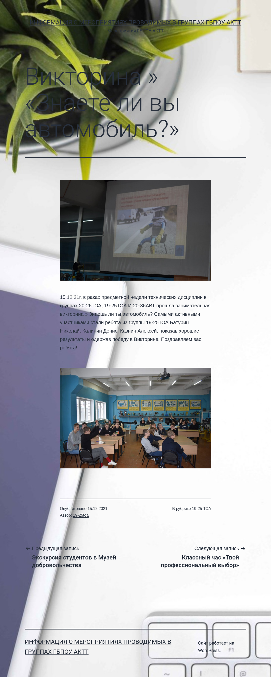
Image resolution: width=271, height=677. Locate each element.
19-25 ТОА (201, 509)
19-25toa (81, 515)
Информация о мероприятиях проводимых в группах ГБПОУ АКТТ (135, 22)
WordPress (209, 650)
